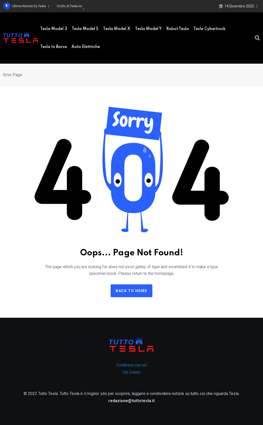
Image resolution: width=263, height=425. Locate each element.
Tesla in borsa (53, 47)
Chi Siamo (132, 372)
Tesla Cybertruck (209, 29)
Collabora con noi (131, 365)
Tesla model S (85, 29)
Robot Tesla (177, 29)
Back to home (131, 291)
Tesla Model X (116, 29)
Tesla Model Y (148, 29)
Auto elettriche (85, 47)
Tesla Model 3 (53, 29)
